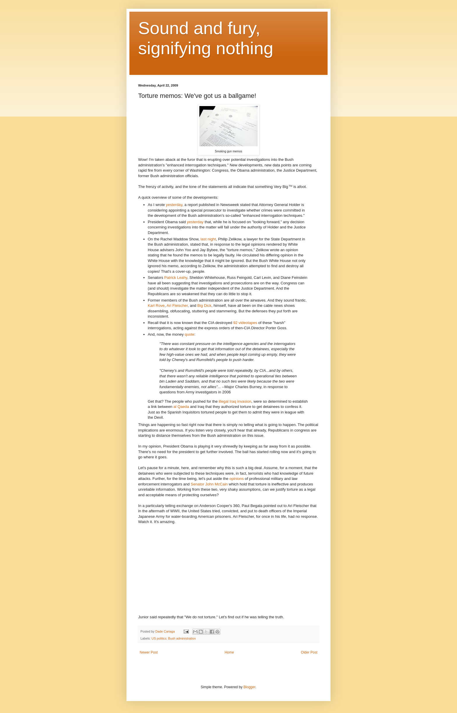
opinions (236, 478)
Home (229, 652)
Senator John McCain (209, 484)
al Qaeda (180, 406)
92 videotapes (245, 323)
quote (189, 334)
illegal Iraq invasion (235, 401)
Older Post (309, 652)
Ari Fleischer (177, 305)
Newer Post (149, 652)
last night (208, 239)
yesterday (174, 205)
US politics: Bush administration (174, 638)
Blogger (249, 687)
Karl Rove (156, 305)
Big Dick (204, 305)
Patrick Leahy (175, 277)
